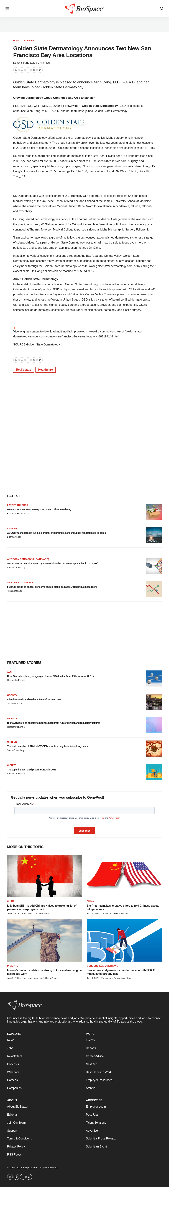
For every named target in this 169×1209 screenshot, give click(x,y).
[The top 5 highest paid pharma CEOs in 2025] (154, 772)
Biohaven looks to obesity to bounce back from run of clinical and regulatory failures (53, 722)
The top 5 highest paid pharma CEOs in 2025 (31, 769)
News (16, 40)
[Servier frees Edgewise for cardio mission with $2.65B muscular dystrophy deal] (124, 940)
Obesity (12, 695)
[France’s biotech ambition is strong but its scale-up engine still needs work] (44, 940)
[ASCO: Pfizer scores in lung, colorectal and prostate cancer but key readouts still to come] (154, 535)
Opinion (12, 742)
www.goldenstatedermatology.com (110, 266)
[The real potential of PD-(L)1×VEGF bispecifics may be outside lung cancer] (154, 749)
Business (29, 40)
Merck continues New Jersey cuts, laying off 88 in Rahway (39, 509)
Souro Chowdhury (15, 750)
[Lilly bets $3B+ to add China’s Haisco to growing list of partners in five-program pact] (44, 876)
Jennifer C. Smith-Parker (46, 978)
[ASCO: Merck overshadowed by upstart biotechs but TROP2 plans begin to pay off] (154, 566)
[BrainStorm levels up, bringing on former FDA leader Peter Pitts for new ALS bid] (154, 678)
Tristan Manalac (14, 591)
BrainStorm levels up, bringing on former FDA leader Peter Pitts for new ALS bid (51, 676)
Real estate (23, 369)
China (10, 901)
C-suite (11, 765)
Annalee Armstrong (16, 567)
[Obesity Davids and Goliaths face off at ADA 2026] (154, 702)
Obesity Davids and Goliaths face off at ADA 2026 (34, 699)
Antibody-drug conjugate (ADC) (28, 559)
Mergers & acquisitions (102, 965)
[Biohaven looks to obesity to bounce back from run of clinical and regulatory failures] (154, 725)
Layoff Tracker (17, 505)
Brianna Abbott (14, 537)
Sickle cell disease (20, 582)
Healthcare (45, 369)
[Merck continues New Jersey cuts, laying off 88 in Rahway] (154, 512)
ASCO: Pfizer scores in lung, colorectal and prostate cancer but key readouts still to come (56, 532)
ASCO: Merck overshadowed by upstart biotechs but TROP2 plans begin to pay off (52, 563)
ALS (9, 671)
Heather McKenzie (16, 680)
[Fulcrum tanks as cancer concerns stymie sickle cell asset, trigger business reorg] (154, 589)
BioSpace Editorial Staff (18, 513)
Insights (12, 965)
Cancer (12, 528)
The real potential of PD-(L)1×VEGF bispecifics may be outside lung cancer (48, 746)
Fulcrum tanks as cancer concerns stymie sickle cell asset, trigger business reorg (52, 586)
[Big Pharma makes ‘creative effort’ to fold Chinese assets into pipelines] (124, 876)
